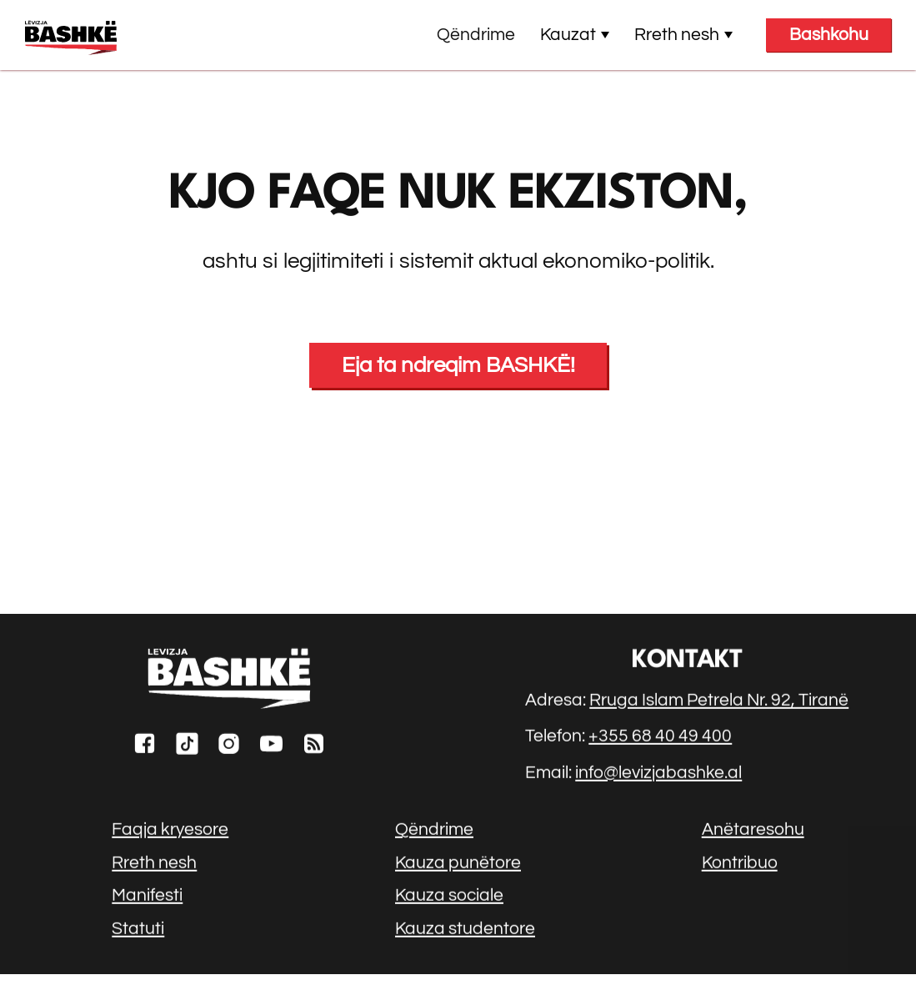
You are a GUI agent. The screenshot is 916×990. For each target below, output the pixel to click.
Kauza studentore (465, 930)
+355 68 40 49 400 (660, 738)
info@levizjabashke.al (658, 774)
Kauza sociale (449, 898)
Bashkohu (828, 34)
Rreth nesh (683, 34)
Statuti (138, 930)
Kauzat (575, 34)
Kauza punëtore (458, 864)
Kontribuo (740, 864)
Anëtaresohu (753, 832)
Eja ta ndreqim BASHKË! (458, 365)
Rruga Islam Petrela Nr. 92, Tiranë (718, 702)
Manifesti (147, 898)
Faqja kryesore (170, 832)
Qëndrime (476, 34)
